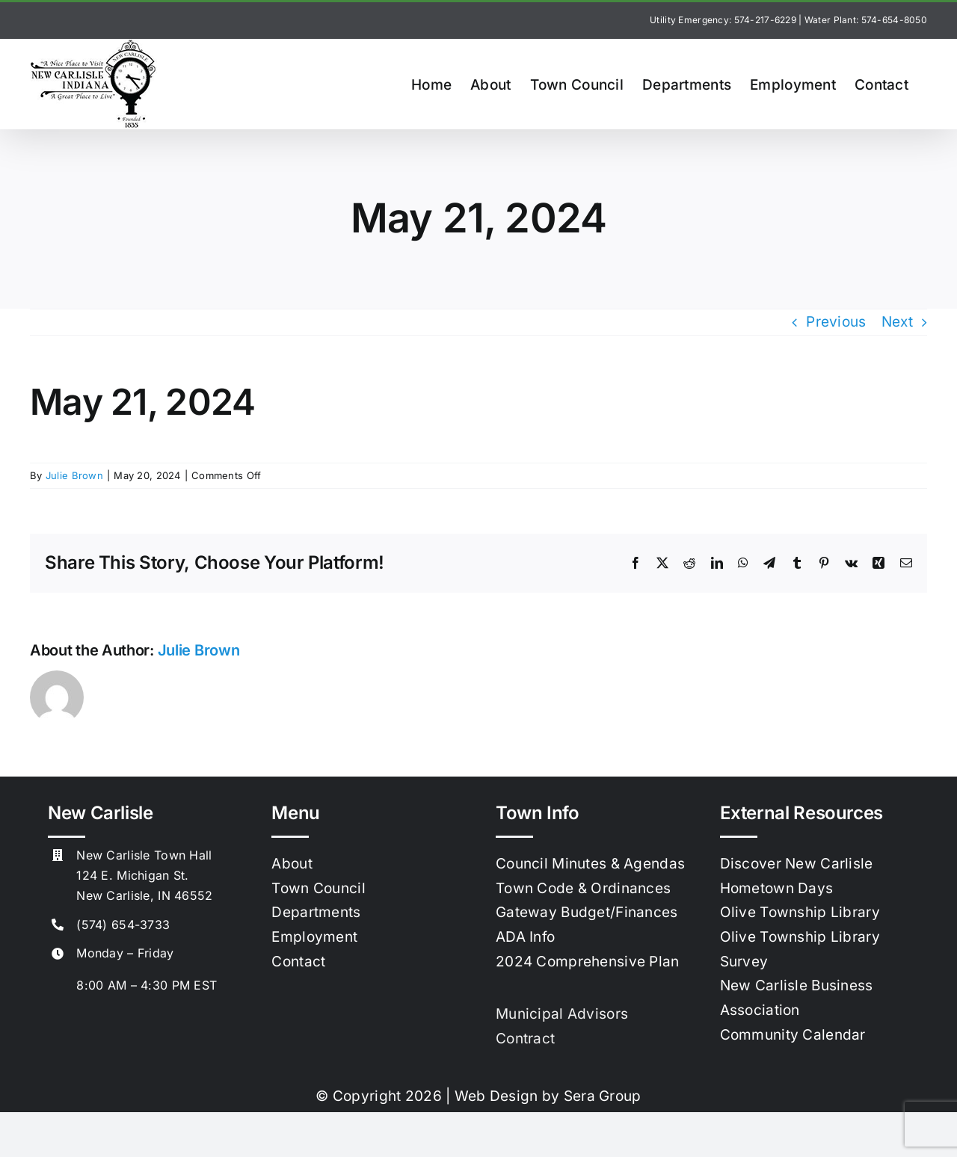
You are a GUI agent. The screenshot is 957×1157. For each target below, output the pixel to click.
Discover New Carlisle (796, 863)
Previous (836, 321)
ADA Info (525, 936)
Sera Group (602, 1096)
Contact (298, 961)
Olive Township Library (800, 912)
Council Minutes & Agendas (590, 863)
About (291, 863)
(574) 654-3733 (123, 924)
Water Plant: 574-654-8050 (865, 19)
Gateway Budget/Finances (587, 912)
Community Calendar (793, 1034)
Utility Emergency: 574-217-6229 (723, 19)
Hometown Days (777, 888)
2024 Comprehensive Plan (588, 961)
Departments (315, 912)
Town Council (318, 888)
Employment (314, 936)
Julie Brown (74, 475)
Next (897, 321)
